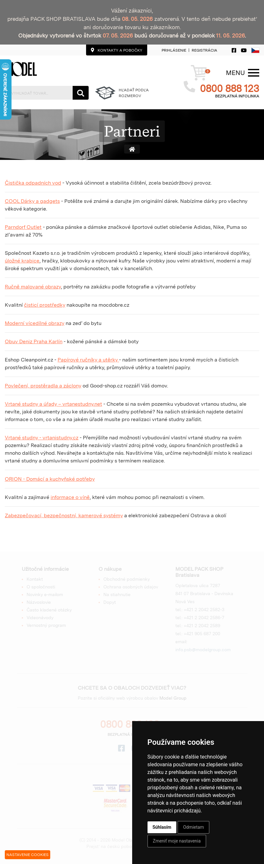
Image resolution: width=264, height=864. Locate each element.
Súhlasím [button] (162, 827)
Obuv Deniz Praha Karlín (33, 341)
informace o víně (70, 497)
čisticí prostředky (44, 305)
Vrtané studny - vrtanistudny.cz (41, 438)
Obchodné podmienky (126, 579)
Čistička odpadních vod (33, 183)
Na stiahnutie (117, 594)
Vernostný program (46, 625)
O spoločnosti (41, 586)
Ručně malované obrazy (33, 287)
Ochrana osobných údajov (130, 586)
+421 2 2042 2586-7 (204, 617)
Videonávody (40, 617)
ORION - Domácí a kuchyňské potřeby (50, 479)
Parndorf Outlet (23, 227)
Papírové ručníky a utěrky (88, 360)
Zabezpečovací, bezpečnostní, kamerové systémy (64, 515)
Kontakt (35, 579)
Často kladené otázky (49, 609)
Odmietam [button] (193, 827)
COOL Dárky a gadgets (32, 201)
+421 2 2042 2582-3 (204, 609)
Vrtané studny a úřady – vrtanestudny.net (53, 404)
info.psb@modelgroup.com (203, 649)
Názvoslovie (39, 602)
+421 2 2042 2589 (202, 625)
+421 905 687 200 (202, 633)
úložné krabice (22, 261)
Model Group (173, 698)
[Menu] (235, 73)
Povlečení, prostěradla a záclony (43, 386)
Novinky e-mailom (45, 594)
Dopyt (109, 602)
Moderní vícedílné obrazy (34, 323)
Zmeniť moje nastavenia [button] (177, 840)
